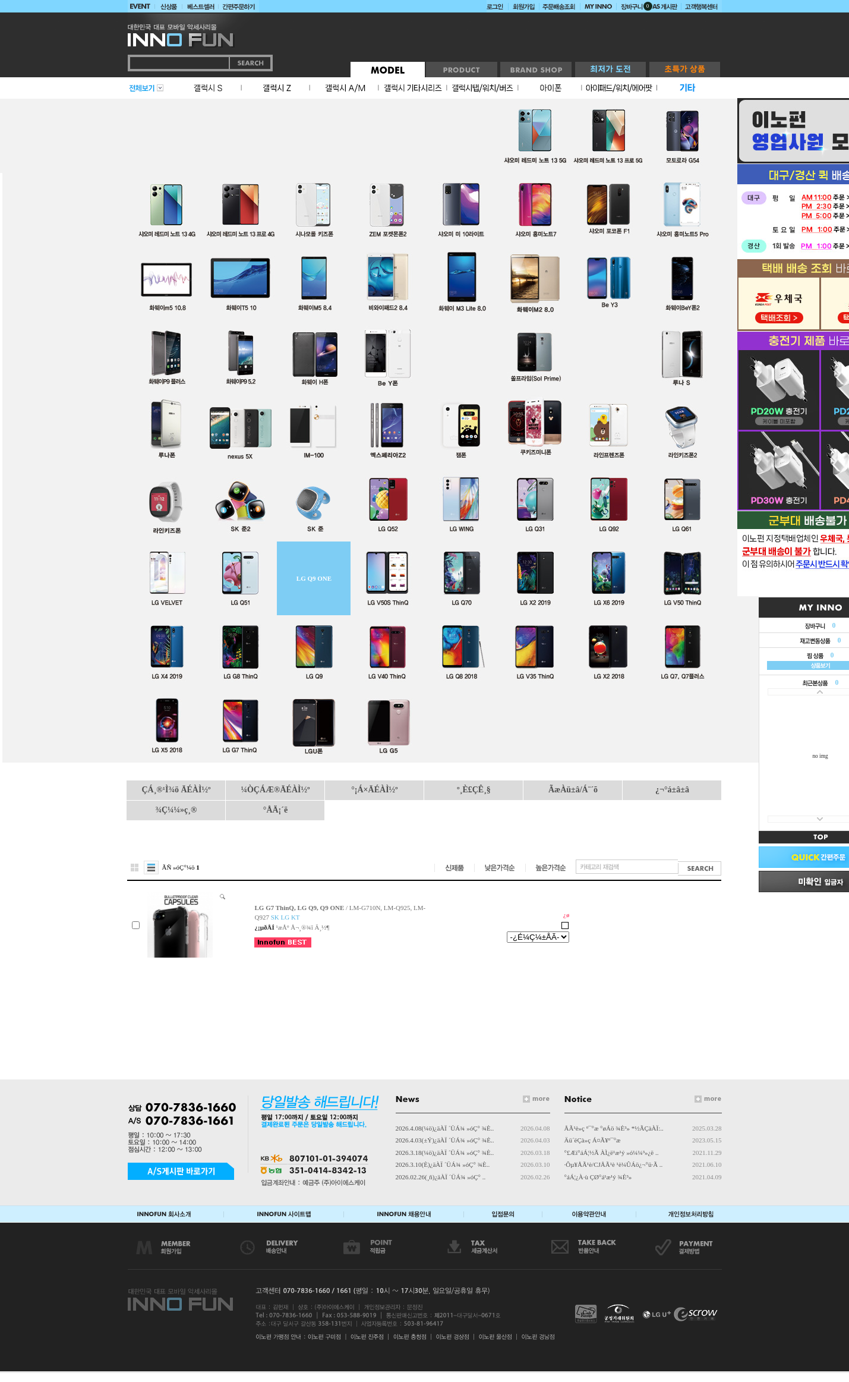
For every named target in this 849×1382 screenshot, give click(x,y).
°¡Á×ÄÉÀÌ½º (374, 789)
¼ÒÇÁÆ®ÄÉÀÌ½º (275, 789)
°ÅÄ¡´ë (275, 809)
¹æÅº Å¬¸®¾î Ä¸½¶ (302, 927)
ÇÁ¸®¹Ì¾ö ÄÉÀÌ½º (175, 789)
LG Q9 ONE (314, 578)
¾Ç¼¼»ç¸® (176, 809)
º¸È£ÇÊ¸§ (474, 789)
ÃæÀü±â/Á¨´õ (573, 789)
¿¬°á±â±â (672, 789)
